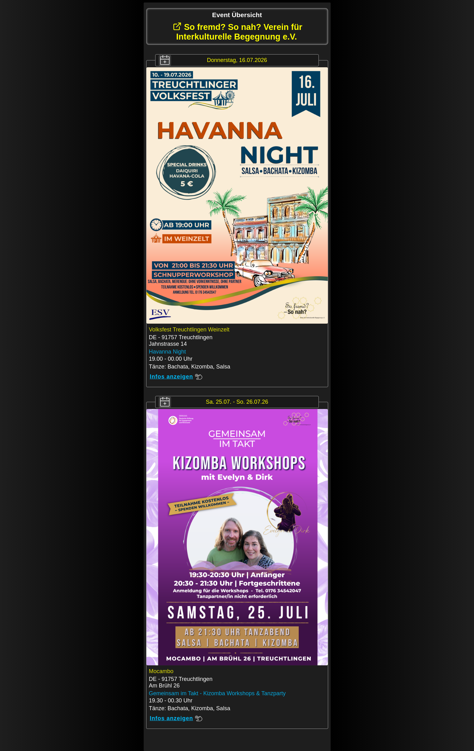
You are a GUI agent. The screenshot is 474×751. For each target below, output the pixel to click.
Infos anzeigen (176, 376)
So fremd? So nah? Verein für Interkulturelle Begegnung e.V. (237, 31)
